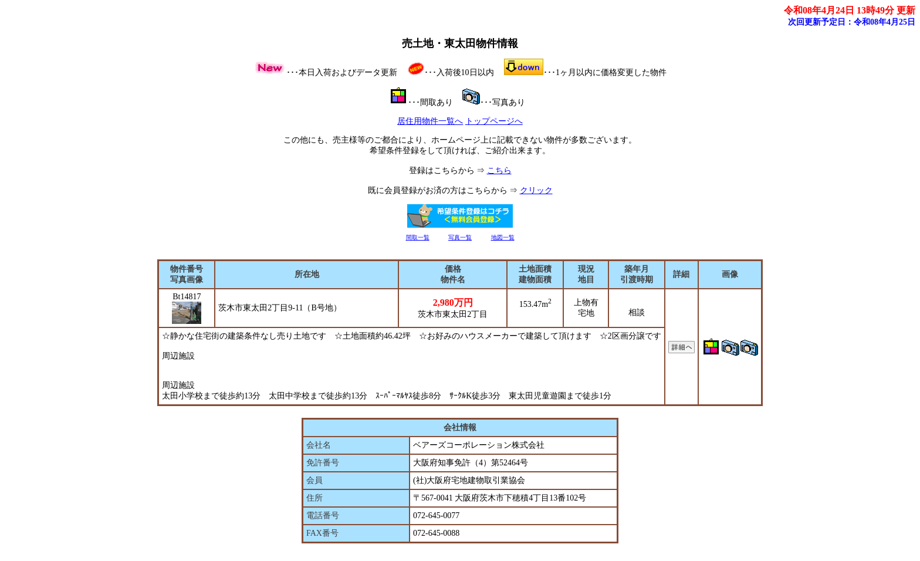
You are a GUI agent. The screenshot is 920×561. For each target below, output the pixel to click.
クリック (536, 190)
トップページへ (494, 121)
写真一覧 (460, 237)
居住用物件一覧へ (430, 121)
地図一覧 (503, 237)
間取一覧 (417, 237)
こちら (499, 170)
